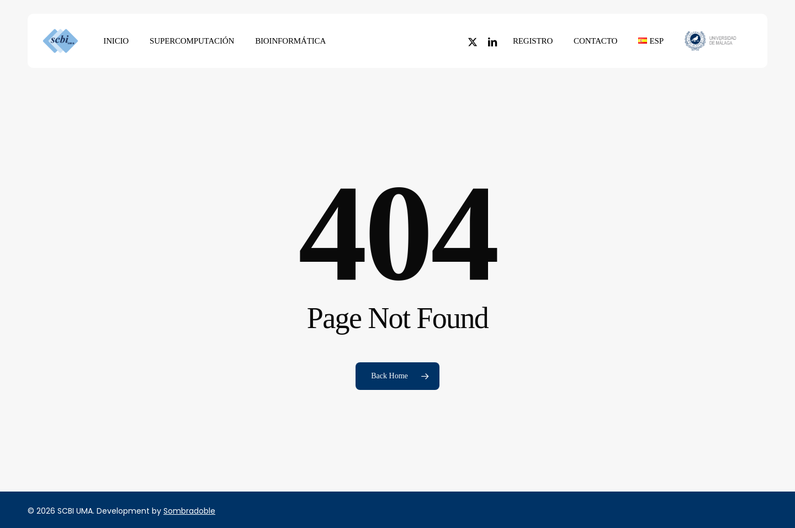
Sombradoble (189, 510)
